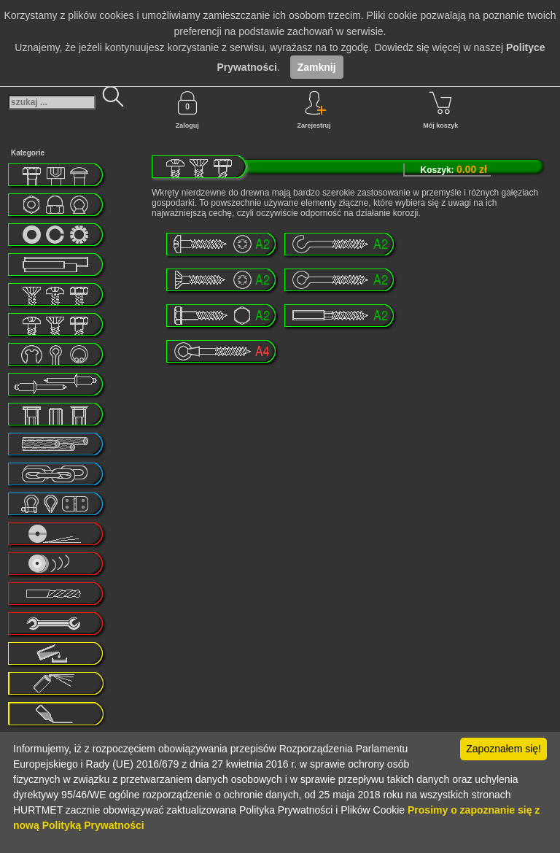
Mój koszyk (440, 110)
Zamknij (317, 67)
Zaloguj (187, 110)
